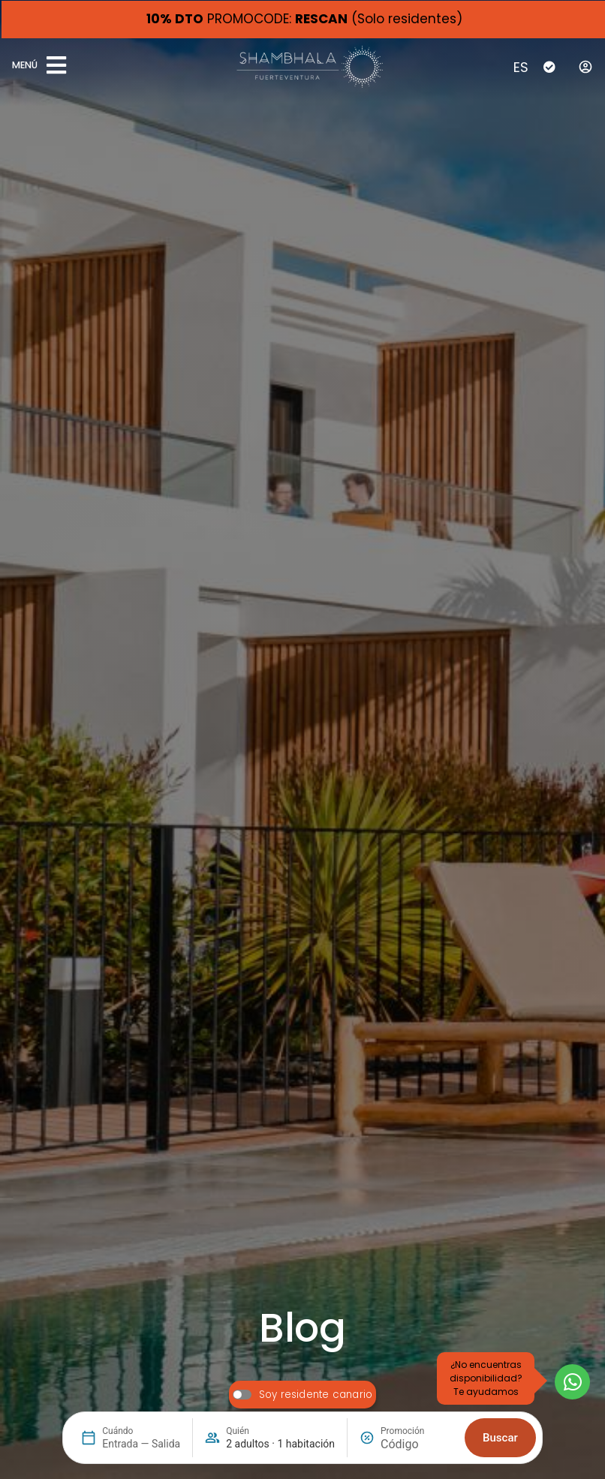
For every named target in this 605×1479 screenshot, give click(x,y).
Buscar (500, 1437)
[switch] (302, 1394)
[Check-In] (549, 67)
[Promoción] (417, 1444)
